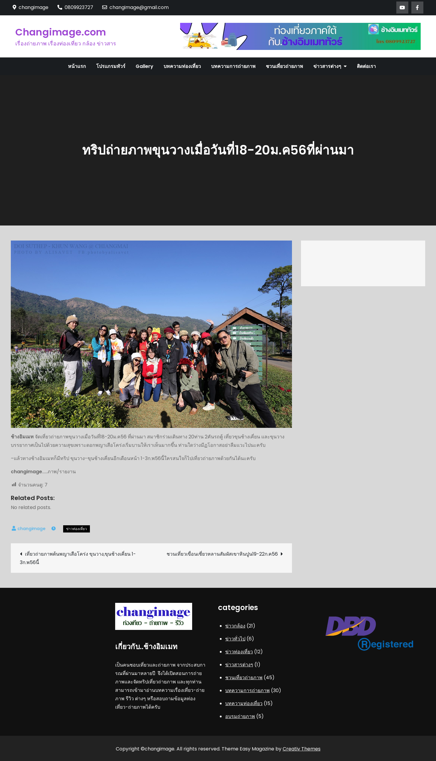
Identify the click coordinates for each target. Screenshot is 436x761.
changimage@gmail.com (135, 7)
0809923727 (75, 7)
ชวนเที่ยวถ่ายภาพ (284, 66)
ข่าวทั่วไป (235, 638)
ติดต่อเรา (366, 66)
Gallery (144, 66)
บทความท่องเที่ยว (182, 66)
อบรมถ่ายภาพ (240, 716)
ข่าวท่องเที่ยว (76, 528)
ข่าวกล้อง (235, 625)
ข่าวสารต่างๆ (327, 66)
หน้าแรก (77, 66)
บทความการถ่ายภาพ (233, 66)
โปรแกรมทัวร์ (110, 66)
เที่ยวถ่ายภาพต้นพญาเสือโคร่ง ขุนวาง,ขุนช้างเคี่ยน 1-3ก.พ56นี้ (78, 558)
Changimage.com (60, 32)
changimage (31, 529)
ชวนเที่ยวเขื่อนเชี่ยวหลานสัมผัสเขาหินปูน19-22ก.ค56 (222, 554)
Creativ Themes (302, 748)
